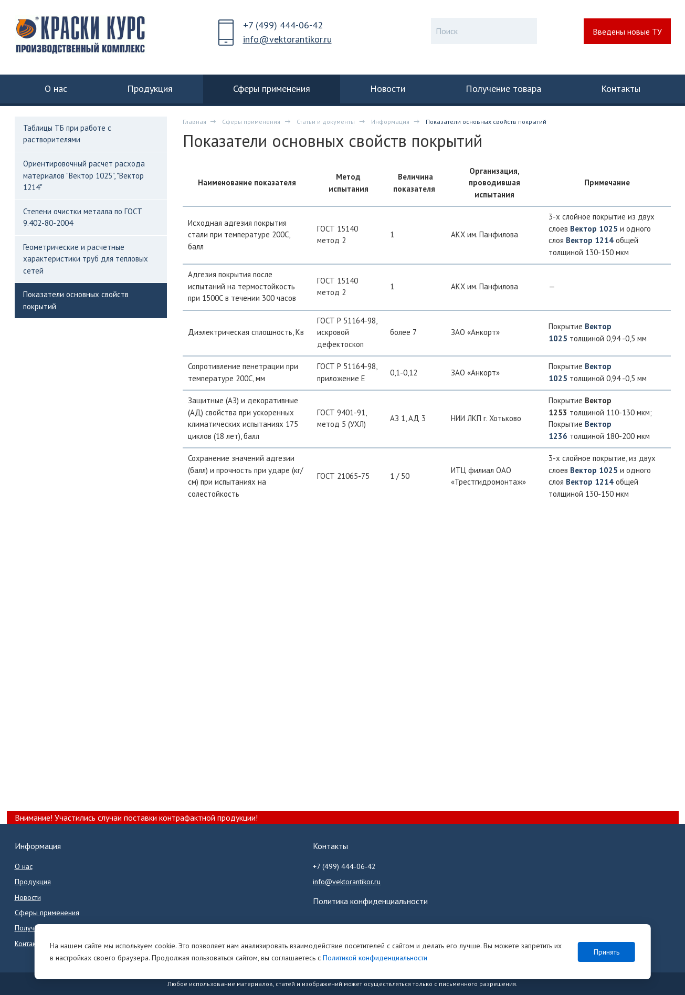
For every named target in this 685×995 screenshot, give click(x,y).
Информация (390, 121)
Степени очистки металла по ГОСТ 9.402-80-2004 (82, 217)
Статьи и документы (326, 121)
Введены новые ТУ (627, 31)
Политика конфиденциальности (370, 901)
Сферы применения (251, 121)
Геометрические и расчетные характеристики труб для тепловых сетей (85, 259)
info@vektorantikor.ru (287, 39)
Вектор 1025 (594, 229)
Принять (606, 952)
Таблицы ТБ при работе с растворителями (67, 133)
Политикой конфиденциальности (375, 957)
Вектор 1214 (590, 240)
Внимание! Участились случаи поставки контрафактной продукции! (136, 817)
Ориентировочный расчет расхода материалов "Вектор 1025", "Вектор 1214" (84, 175)
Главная (194, 121)
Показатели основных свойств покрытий (76, 300)
